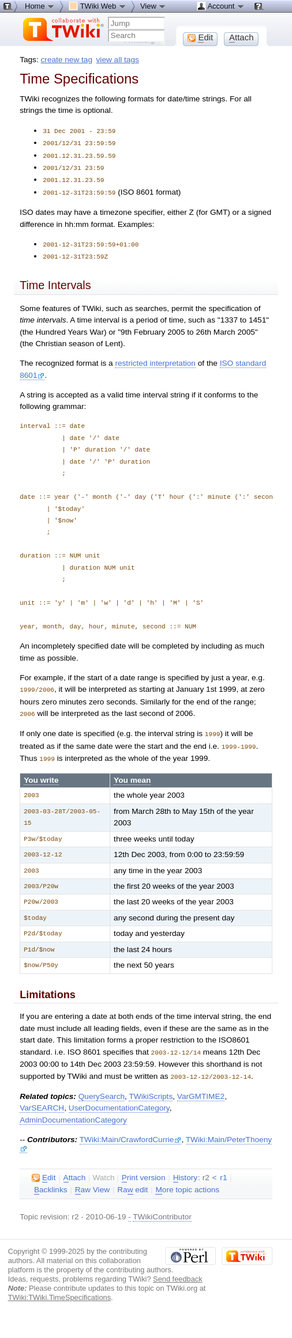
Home (40, 5)
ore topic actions (187, 1181)
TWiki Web (97, 5)
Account (221, 5)
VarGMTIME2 (200, 1087)
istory (185, 1169)
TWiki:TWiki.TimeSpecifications (59, 1288)
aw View (92, 1181)
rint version (144, 1169)
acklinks (51, 1181)
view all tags (117, 59)
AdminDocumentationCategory (73, 1111)
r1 (223, 1169)
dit (43, 1169)
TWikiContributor (162, 1208)
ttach (74, 1169)
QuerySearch (101, 1087)
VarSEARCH (42, 1099)
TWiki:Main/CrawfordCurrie (131, 1131)
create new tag (66, 59)
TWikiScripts (151, 1087)
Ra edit (132, 1181)
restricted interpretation (155, 358)
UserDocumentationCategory (119, 1099)
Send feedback (178, 1270)
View (153, 5)
